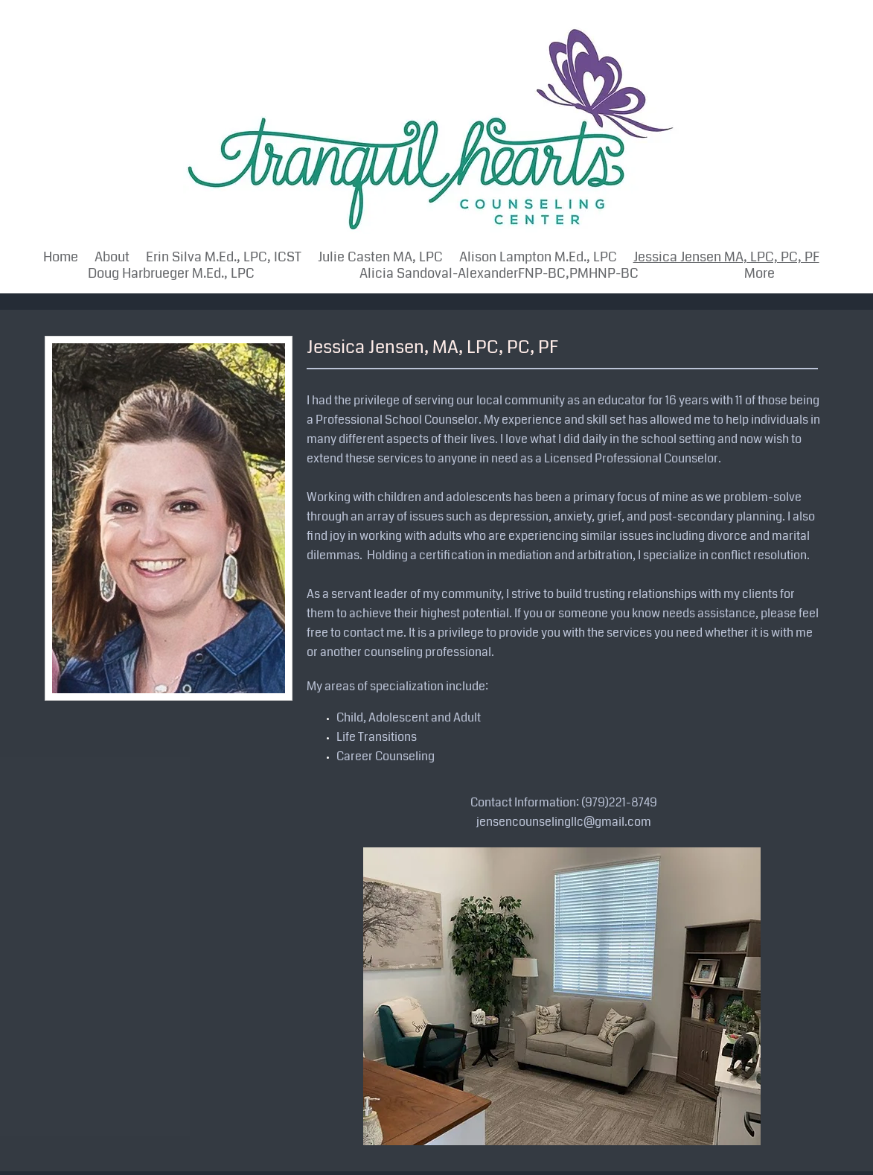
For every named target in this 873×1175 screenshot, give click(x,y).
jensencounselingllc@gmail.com (563, 821)
